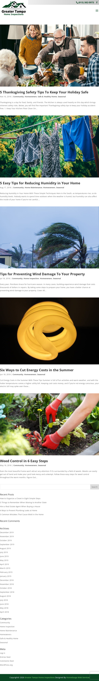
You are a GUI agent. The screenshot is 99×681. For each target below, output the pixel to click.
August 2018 (5, 596)
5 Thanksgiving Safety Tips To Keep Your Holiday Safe (44, 92)
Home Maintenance (33, 187)
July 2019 (4, 552)
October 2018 (6, 588)
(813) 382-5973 (86, 2)
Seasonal (62, 96)
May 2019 (4, 560)
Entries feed (5, 657)
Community (18, 96)
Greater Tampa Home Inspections (40, 677)
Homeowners (31, 96)
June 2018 (4, 604)
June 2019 (4, 556)
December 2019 (7, 532)
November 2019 (7, 536)
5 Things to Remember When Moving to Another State (23, 502)
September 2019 (7, 544)
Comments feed (7, 661)
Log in (2, 653)
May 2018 (4, 608)
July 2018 (4, 600)
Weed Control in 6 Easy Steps (24, 461)
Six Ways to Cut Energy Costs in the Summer (37, 370)
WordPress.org (6, 665)
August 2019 (5, 548)
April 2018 (4, 612)
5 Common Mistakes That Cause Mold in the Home (22, 514)
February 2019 (6, 572)
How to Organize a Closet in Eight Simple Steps (20, 498)
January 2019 (5, 576)
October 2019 (6, 540)
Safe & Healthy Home (47, 96)
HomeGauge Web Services (78, 677)
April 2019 (4, 564)
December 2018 (7, 580)
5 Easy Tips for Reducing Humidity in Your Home (40, 183)
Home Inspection (31, 278)
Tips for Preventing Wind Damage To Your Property (42, 274)
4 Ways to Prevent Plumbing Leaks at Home (18, 510)
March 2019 (5, 568)
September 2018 (7, 592)
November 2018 (7, 584)
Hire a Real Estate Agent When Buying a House (20, 506)
